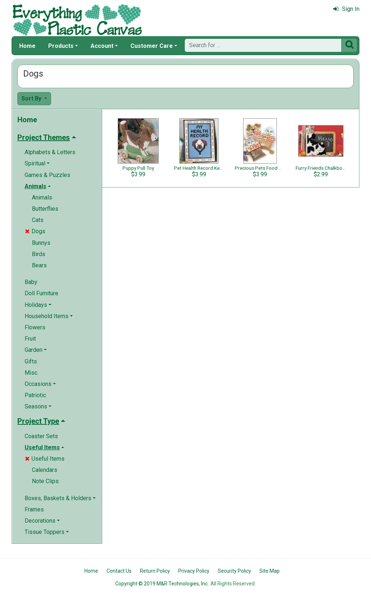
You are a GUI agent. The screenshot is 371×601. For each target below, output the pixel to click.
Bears (39, 265)
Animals (42, 197)
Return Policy (155, 571)
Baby (31, 282)
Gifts (31, 361)
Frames (34, 509)
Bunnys (41, 242)
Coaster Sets (41, 436)
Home (27, 45)
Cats (37, 220)
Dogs (35, 231)
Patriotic (35, 395)
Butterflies (45, 208)
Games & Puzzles (47, 175)
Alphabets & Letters (50, 152)
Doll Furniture (41, 293)
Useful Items (44, 458)
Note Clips (45, 481)
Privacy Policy (193, 571)
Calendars (44, 469)
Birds (38, 254)
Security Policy (234, 571)
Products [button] (61, 45)
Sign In (346, 8)
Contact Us (119, 571)
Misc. (31, 372)
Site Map (269, 571)
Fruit (30, 338)
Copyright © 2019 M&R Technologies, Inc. (162, 583)
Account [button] (102, 45)
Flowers (35, 327)
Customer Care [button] (151, 45)
